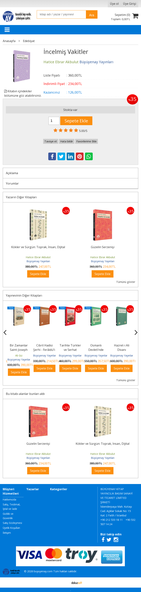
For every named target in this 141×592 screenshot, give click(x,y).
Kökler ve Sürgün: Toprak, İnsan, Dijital (38, 247)
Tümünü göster (125, 282)
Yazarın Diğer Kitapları (21, 197)
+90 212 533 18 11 (111, 519)
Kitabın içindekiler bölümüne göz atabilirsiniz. (22, 93)
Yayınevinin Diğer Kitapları (24, 295)
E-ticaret (64, 582)
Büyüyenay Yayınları (38, 261)
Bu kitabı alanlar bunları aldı (25, 394)
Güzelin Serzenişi (102, 247)
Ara (91, 15)
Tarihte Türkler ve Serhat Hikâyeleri (70, 349)
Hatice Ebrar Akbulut (38, 257)
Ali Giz (18, 355)
